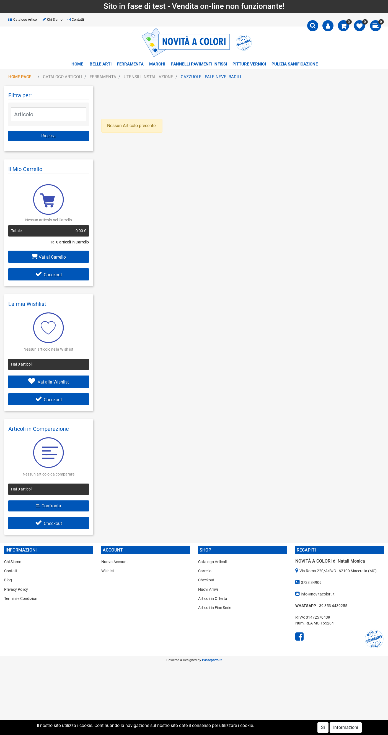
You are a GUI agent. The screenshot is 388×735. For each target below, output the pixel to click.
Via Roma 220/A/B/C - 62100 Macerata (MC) (338, 571)
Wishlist (108, 571)
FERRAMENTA (130, 64)
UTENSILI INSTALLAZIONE (148, 76)
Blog (8, 580)
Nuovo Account (114, 562)
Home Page (19, 76)
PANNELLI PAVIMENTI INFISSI (199, 64)
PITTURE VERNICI (249, 64)
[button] (312, 25)
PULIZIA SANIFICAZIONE (294, 64)
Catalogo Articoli (23, 20)
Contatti (75, 20)
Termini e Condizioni (21, 598)
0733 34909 (311, 582)
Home (77, 64)
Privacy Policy (16, 589)
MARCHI (157, 64)
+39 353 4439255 (332, 605)
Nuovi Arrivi (208, 589)
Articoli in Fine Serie (214, 607)
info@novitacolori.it (318, 594)
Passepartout (212, 660)
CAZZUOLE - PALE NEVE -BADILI (211, 76)
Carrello (204, 571)
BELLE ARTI (101, 64)
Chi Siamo (53, 20)
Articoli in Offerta (212, 598)
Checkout (48, 274)
